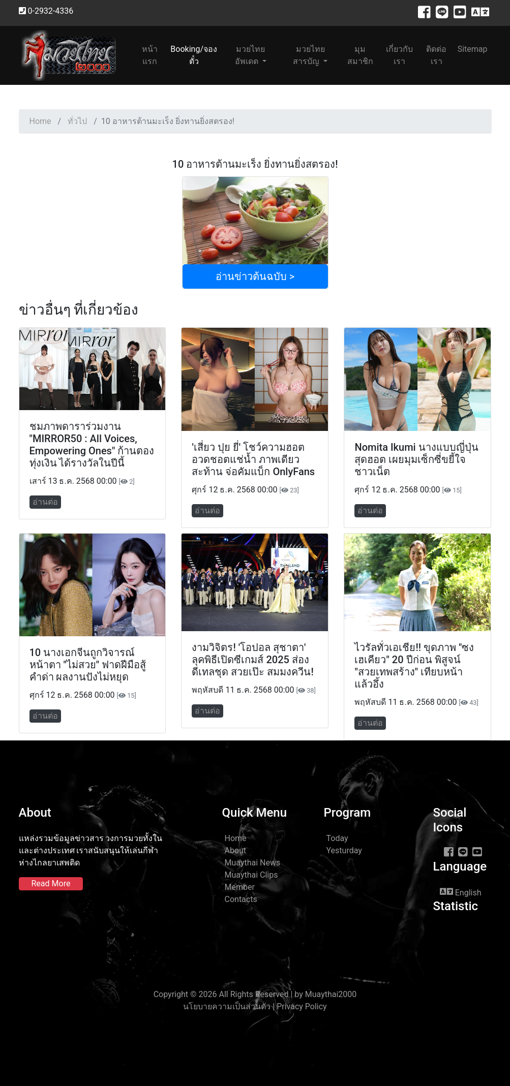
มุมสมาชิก (360, 55)
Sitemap (473, 49)
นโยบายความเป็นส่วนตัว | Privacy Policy (254, 1006)
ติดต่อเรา (436, 55)
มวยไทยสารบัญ (309, 55)
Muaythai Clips (251, 875)
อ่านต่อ (45, 502)
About (236, 850)
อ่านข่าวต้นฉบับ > (255, 276)
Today (337, 838)
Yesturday (344, 850)
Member (240, 887)
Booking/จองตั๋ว (193, 55)
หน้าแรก (154, 55)
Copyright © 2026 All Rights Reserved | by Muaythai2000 (255, 994)
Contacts (241, 899)
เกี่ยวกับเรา (399, 55)
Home (40, 121)
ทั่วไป (77, 121)
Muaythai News (253, 862)
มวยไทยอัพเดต (250, 55)
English (461, 891)
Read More (51, 883)
